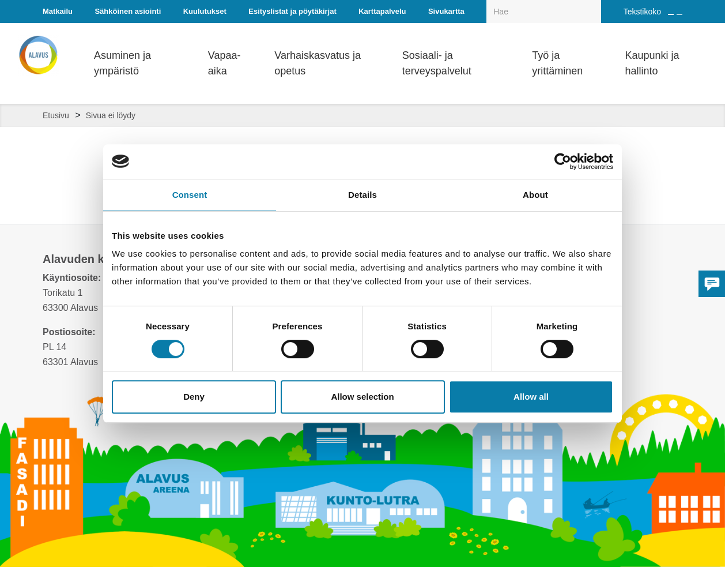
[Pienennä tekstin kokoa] (679, 14)
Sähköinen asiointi (128, 11)
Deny (194, 396)
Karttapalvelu (382, 11)
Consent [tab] (189, 195)
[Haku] (594, 3)
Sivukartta (446, 11)
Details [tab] (362, 195)
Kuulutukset (204, 11)
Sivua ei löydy (110, 115)
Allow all (531, 396)
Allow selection (362, 396)
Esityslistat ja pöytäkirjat (292, 11)
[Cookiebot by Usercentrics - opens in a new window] (562, 161)
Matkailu (58, 11)
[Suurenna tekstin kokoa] (671, 14)
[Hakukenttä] (543, 11)
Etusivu (56, 115)
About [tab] (535, 195)
